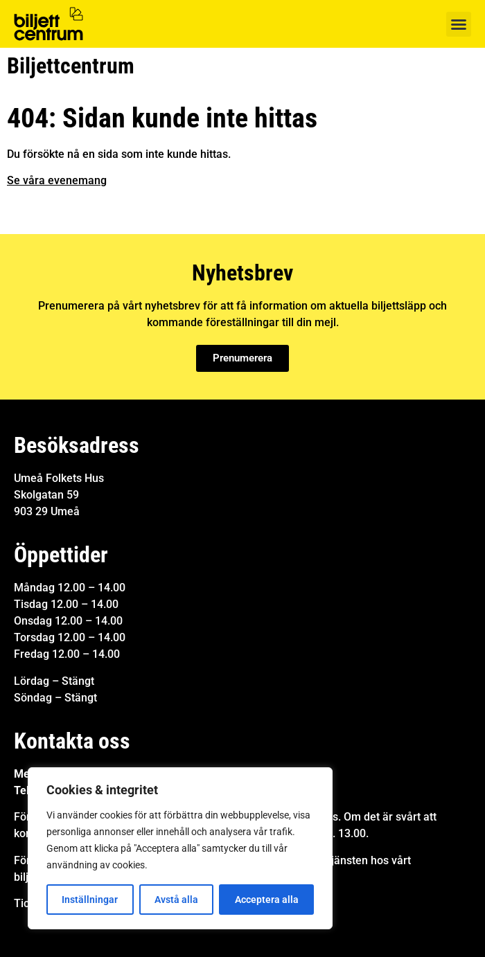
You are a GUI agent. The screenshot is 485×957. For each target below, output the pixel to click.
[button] (458, 24)
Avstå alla (176, 899)
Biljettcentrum (70, 66)
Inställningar (90, 899)
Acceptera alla (267, 899)
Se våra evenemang (57, 180)
